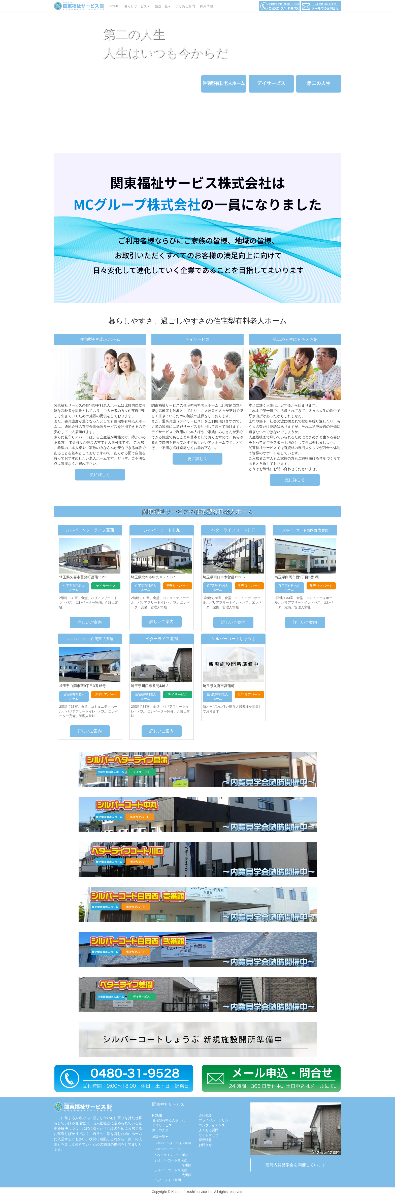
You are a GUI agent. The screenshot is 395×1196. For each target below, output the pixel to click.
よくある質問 (185, 6)
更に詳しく (100, 474)
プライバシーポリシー (215, 1120)
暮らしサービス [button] (137, 6)
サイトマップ (208, 1135)
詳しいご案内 (90, 622)
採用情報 (206, 6)
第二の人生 (160, 1130)
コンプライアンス (212, 1125)
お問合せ (205, 1145)
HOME (115, 6)
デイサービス (162, 1125)
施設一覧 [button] (162, 6)
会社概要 (205, 1115)
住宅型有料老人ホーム (168, 1120)
